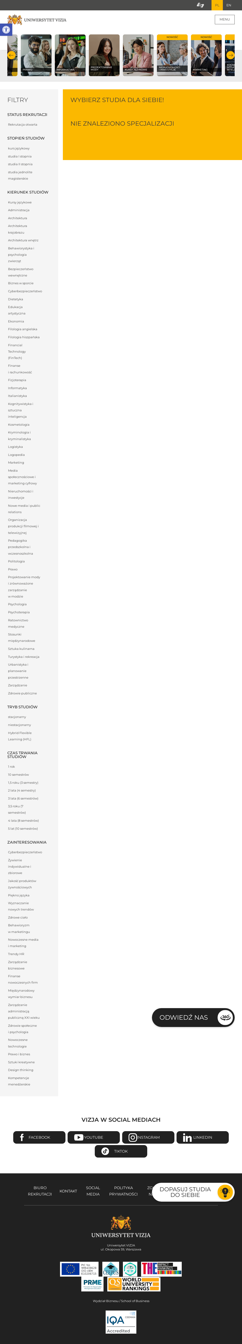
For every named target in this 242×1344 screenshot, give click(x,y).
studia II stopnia (20, 164)
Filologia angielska (22, 329)
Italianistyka (17, 396)
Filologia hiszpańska (24, 337)
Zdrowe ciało (18, 918)
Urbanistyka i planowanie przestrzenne (18, 671)
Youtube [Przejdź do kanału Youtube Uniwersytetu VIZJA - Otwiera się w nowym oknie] (93, 1138)
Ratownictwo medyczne (18, 624)
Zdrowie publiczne (22, 694)
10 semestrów (18, 775)
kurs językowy (19, 149)
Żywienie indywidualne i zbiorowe (19, 867)
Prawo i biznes (19, 1054)
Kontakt (68, 1191)
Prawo (12, 570)
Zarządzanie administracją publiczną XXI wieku (24, 1012)
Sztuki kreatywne (21, 1062)
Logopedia (16, 455)
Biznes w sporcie (21, 283)
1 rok (11, 767)
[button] (6, 30)
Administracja (19, 210)
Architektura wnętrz (23, 241)
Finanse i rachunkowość (20, 369)
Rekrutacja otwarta (22, 125)
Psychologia (17, 604)
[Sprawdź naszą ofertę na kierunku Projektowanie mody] (104, 55)
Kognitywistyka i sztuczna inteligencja (20, 411)
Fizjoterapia (17, 380)
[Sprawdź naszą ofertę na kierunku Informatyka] (70, 55)
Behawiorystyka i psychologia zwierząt (21, 255)
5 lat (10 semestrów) (23, 829)
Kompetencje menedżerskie (19, 1082)
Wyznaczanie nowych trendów (21, 907)
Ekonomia (16, 322)
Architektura (17, 218)
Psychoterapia (19, 612)
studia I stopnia (20, 157)
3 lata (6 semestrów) (23, 799)
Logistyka (15, 447)
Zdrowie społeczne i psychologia (22, 1029)
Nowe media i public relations (24, 509)
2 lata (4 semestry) (22, 791)
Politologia (16, 562)
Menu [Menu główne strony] (225, 20)
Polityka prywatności (123, 1191)
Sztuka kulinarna (21, 649)
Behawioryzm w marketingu (19, 929)
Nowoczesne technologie (18, 1043)
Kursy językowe (20, 203)
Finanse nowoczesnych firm (23, 980)
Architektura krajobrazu (17, 230)
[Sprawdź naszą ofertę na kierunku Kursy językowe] (138, 55)
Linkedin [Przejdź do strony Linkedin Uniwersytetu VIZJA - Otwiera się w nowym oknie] (202, 1138)
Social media (93, 1191)
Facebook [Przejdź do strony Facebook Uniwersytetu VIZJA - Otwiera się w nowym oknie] (39, 1138)
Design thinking (20, 1070)
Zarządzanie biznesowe (17, 966)
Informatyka (17, 388)
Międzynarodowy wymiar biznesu (21, 994)
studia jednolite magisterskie (20, 176)
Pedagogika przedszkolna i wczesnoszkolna (20, 547)
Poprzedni (11, 56)
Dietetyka (15, 299)
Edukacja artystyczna (17, 311)
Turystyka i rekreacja (23, 657)
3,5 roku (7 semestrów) (17, 810)
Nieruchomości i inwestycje (20, 495)
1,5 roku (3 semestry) (23, 783)
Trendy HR (16, 954)
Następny (230, 56)
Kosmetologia (19, 425)
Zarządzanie (17, 686)
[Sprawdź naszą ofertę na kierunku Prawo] (36, 55)
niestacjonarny (19, 725)
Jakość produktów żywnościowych (22, 885)
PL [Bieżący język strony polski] (216, 5)
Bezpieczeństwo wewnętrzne (20, 273)
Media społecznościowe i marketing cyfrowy (22, 477)
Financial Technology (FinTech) (17, 352)
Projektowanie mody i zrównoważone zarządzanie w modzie (24, 587)
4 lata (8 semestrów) (23, 821)
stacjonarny (17, 717)
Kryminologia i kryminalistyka (19, 436)
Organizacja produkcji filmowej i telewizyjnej (23, 527)
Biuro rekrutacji (40, 1191)
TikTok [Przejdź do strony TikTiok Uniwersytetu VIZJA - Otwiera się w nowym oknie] (121, 1152)
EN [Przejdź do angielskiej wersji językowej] (228, 5)
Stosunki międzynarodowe (21, 638)
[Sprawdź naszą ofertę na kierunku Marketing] (206, 55)
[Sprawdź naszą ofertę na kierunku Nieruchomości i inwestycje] (172, 55)
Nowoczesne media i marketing (23, 943)
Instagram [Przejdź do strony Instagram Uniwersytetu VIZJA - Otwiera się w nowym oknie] (148, 1138)
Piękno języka (19, 896)
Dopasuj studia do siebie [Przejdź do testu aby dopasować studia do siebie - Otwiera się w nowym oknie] (185, 1192)
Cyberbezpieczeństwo (25, 291)
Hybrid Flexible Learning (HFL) (20, 737)
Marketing (16, 463)
